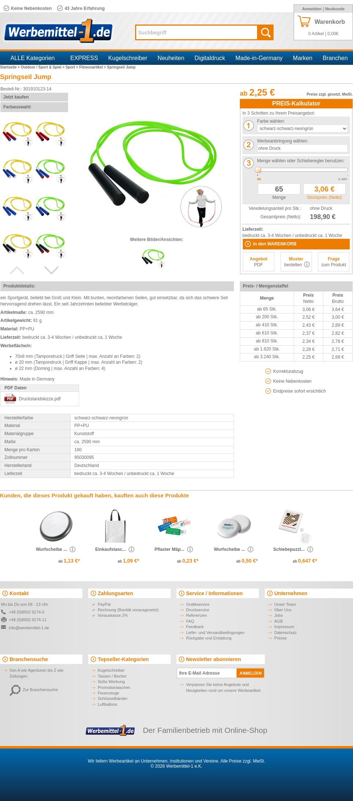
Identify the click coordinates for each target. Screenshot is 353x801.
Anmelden (312, 9)
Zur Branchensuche (34, 689)
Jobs (278, 615)
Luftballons (107, 704)
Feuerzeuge (108, 693)
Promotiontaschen (114, 687)
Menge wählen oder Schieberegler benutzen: (301, 160)
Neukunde (335, 9)
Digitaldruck (209, 58)
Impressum (284, 626)
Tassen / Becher (112, 676)
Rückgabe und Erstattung (208, 638)
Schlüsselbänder (112, 698)
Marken (302, 58)
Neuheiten (170, 58)
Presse (280, 638)
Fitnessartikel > (93, 67)
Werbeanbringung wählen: (282, 141)
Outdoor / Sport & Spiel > (43, 67)
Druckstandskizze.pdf (39, 398)
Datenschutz (285, 632)
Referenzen (196, 615)
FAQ (190, 621)
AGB (278, 621)
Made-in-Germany (259, 58)
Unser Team (285, 604)
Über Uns (282, 610)
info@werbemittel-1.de (29, 628)
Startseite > (10, 67)
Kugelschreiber (128, 58)
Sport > (72, 67)
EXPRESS (84, 58)
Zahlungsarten (115, 593)
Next (51, 270)
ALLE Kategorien (33, 58)
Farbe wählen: (271, 121)
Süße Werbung (111, 681)
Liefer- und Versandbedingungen (215, 632)
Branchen (335, 58)
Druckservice (197, 610)
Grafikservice (197, 604)
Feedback (195, 626)
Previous (17, 270)
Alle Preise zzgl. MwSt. (242, 761)
